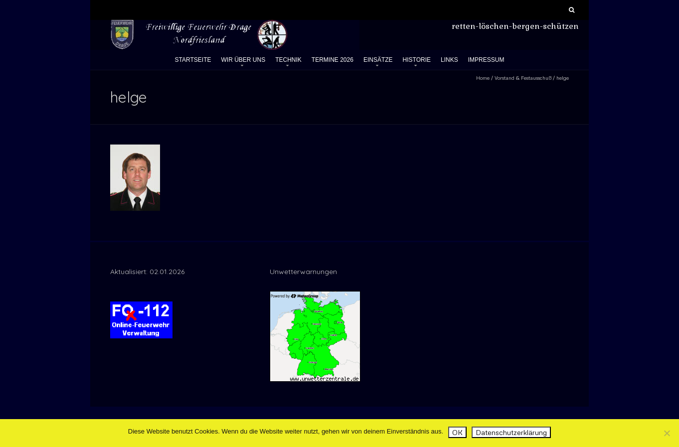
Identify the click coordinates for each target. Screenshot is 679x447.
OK (457, 432)
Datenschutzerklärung (511, 432)
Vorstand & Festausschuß (523, 78)
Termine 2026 (332, 59)
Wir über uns (243, 59)
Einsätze (378, 59)
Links (449, 59)
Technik (288, 59)
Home (483, 78)
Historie (417, 59)
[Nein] (667, 433)
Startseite (193, 59)
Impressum (486, 59)
